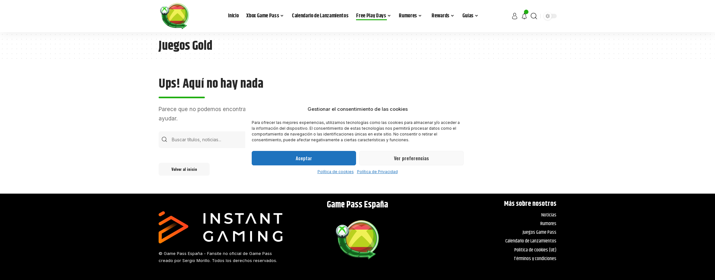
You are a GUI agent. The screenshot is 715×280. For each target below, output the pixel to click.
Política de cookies (336, 171)
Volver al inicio (184, 169)
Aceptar (304, 158)
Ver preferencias (411, 158)
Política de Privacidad (377, 171)
